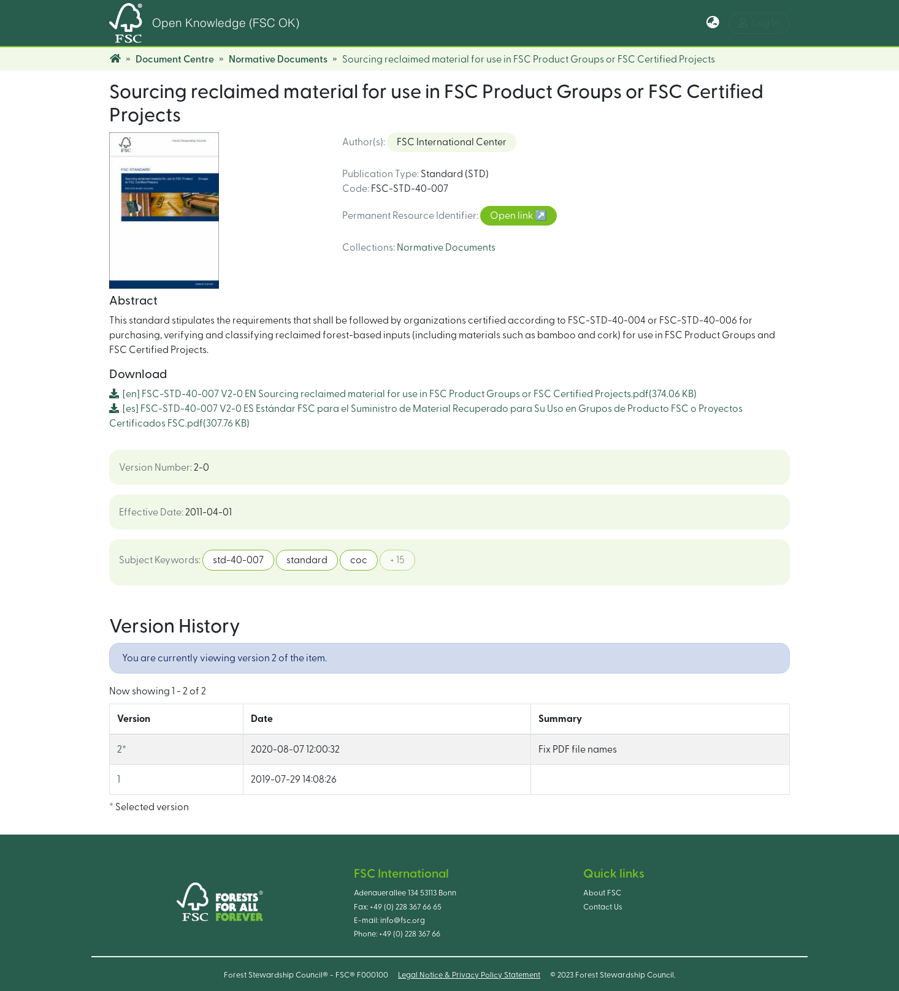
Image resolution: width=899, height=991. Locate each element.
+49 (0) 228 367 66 (409, 934)
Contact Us (602, 907)
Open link (512, 216)
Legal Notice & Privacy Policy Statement (469, 975)
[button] (713, 23)
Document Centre (175, 59)
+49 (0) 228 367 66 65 (406, 907)
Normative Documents (278, 59)
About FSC (602, 893)
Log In (759, 23)
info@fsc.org (402, 920)
